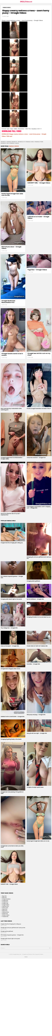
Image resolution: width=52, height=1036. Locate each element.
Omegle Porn (39, 141)
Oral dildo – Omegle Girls (33, 664)
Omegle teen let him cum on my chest (38, 354)
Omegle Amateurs (6, 899)
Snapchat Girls (5, 912)
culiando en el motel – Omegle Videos (38, 217)
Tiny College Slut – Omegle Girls (9, 628)
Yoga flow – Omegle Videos (37, 270)
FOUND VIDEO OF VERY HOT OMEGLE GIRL (37, 646)
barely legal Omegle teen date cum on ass (12, 194)
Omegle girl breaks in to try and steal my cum (39, 617)
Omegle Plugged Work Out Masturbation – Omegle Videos (12, 458)
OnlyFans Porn (5, 906)
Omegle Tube (5, 903)
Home (26, 956)
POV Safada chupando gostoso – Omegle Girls (12, 577)
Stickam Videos (5, 915)
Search (49, 948)
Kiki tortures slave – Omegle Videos (11, 247)
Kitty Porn (4, 897)
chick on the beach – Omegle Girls (10, 646)
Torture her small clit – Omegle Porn (36, 457)
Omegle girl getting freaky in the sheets (11, 739)
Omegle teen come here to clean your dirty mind (12, 846)
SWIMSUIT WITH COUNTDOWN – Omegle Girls (12, 716)
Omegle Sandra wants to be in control (12, 354)
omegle (4, 141)
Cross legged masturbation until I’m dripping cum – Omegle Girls (38, 507)
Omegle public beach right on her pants (11, 599)
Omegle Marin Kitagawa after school (10, 668)
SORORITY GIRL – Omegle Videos (38, 183)
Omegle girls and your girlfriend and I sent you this (39, 557)
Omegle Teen (5, 143)
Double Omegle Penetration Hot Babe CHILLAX (39, 408)
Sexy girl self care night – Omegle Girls (37, 733)
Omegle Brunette (12, 141)
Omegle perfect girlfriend (33, 581)
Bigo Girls (4, 896)
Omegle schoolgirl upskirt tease (35, 787)
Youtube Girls (5, 916)
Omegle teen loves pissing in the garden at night (12, 792)
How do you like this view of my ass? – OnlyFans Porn (11, 514)
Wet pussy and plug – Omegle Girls (36, 714)
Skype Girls (4, 909)
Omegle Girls (30, 141)
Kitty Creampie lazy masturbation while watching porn (11, 409)
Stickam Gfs (5, 913)
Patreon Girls (5, 907)
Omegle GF (22, 141)
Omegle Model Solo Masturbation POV (8, 301)
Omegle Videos (14, 143)
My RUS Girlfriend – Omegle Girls (35, 599)
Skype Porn (4, 910)
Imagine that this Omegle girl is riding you (12, 543)
